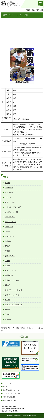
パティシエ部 (10, 217)
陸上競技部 (9, 275)
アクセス (5, 386)
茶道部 (7, 261)
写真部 (7, 246)
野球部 (7, 309)
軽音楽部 (8, 241)
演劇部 (7, 231)
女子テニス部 (10, 256)
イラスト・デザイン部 (13, 207)
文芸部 (7, 265)
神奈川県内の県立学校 (9, 400)
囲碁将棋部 (9, 227)
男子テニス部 (10, 202)
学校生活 (15, 328)
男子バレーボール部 (12, 280)
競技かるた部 (10, 236)
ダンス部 (8, 197)
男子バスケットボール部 (13, 290)
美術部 (7, 251)
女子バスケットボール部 (13, 305)
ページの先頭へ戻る (22, 337)
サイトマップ (7, 383)
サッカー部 (9, 192)
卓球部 (7, 300)
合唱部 (7, 183)
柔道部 (7, 314)
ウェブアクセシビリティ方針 (12, 393)
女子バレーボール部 (12, 295)
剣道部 (7, 285)
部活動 (5, 177)
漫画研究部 (9, 188)
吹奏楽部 (8, 319)
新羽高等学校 (6, 328)
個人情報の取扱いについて (11, 390)
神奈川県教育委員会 (9, 397)
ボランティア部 (10, 222)
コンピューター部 (11, 212)
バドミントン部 (10, 270)
